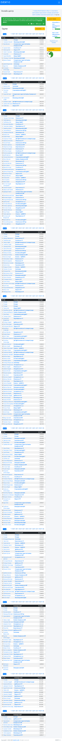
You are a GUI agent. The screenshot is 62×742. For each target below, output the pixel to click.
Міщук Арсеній (7, 417)
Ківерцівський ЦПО (20, 275)
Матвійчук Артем (7, 310)
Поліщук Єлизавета (8, 630)
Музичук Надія (7, 256)
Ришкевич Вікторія (8, 622)
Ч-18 (12, 34)
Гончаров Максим (7, 561)
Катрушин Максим (8, 326)
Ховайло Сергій (7, 74)
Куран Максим (6, 175)
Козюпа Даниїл (7, 577)
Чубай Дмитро (7, 120)
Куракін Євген (6, 48)
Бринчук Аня (6, 86)
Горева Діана (6, 516)
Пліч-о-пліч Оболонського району (56, 34)
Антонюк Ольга (7, 524)
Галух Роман (6, 212)
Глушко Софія (6, 456)
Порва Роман (6, 136)
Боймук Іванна (6, 514)
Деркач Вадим (7, 60)
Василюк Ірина (7, 612)
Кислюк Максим (7, 163)
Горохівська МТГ (20, 144)
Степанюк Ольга (8, 279)
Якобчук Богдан (7, 151)
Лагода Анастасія (7, 660)
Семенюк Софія (7, 639)
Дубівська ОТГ (18, 322)
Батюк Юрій (6, 597)
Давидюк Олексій (8, 686)
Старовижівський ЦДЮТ (19, 90)
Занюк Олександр (8, 348)
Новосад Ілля (6, 50)
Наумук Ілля (6, 134)
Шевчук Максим (7, 379)
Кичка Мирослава (7, 726)
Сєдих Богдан (6, 405)
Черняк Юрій (6, 72)
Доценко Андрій (8, 694)
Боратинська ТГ (18, 72)
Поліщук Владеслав (8, 362)
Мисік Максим (6, 159)
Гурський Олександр (8, 591)
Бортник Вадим (7, 393)
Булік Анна (6, 285)
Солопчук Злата (7, 719)
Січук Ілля (5, 54)
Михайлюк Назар (7, 419)
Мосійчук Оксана (8, 275)
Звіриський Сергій (8, 189)
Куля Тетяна (6, 452)
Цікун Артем (6, 549)
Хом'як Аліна (7, 265)
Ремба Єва (6, 105)
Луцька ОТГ (17, 50)
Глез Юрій (5, 567)
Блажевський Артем (8, 169)
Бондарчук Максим (8, 132)
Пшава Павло (6, 334)
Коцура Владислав (8, 199)
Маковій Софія (7, 641)
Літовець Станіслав (8, 58)
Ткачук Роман (6, 408)
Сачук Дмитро (7, 224)
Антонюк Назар (7, 208)
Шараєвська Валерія (8, 495)
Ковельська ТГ (20, 149)
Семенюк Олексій (7, 42)
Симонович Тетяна (8, 654)
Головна (35, 11)
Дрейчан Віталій (7, 585)
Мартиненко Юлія (8, 273)
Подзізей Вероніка (8, 287)
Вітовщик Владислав (8, 539)
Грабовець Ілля (7, 122)
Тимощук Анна (7, 291)
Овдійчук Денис (7, 128)
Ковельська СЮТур (21, 130)
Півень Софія (6, 620)
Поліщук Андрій (7, 322)
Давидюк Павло (7, 191)
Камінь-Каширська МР (20, 66)
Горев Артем (6, 543)
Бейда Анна (6, 476)
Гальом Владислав (8, 222)
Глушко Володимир (8, 403)
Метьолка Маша (7, 438)
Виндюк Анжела (7, 497)
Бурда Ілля (6, 547)
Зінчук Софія (7, 242)
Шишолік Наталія (7, 462)
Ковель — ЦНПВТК (21, 134)
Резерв (5, 40)
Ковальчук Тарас (7, 173)
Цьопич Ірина (6, 88)
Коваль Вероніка (7, 518)
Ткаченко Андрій (8, 682)
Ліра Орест (6, 375)
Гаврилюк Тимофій (8, 354)
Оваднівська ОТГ (20, 181)
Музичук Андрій (7, 377)
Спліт (32, 23)
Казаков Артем (7, 704)
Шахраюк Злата (7, 624)
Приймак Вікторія (7, 444)
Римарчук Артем (7, 583)
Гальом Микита (7, 130)
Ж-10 (42, 34)
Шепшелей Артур (7, 579)
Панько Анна (6, 483)
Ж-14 (28, 34)
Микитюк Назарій (8, 702)
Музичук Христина (8, 724)
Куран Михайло (7, 56)
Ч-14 (25, 34)
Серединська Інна (7, 652)
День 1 (52, 14)
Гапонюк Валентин (8, 157)
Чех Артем (6, 161)
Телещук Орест (7, 316)
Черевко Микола (7, 210)
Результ (38, 23)
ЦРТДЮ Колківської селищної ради (22, 101)
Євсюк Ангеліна (7, 277)
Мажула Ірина (6, 464)
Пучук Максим (6, 332)
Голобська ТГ (17, 48)
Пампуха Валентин (8, 389)
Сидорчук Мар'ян (7, 352)
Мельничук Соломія (8, 263)
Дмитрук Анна (6, 440)
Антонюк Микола (7, 203)
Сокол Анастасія (7, 626)
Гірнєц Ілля (6, 308)
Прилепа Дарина (8, 261)
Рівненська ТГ (18, 54)
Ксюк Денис (6, 179)
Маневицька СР (18, 74)
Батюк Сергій (6, 346)
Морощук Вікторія (8, 614)
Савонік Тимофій (7, 581)
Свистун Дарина (7, 650)
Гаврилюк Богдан (7, 385)
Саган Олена (7, 281)
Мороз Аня (6, 289)
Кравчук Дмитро (7, 144)
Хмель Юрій (6, 181)
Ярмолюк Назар (7, 167)
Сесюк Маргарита (7, 460)
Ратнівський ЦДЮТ (21, 203)
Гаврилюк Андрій (7, 395)
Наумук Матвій (7, 399)
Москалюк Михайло (8, 124)
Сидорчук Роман (7, 138)
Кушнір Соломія (7, 729)
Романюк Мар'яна (7, 478)
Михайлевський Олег (8, 195)
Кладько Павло (7, 350)
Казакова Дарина (7, 474)
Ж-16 (22, 34)
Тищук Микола (7, 575)
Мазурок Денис (7, 373)
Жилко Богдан (7, 698)
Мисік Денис (6, 165)
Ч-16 (18, 34)
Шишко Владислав (8, 364)
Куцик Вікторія (7, 94)
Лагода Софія (6, 522)
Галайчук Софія (7, 244)
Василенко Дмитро (8, 338)
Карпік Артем (6, 553)
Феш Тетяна (6, 448)
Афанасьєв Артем (7, 140)
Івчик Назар (6, 412)
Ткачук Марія (6, 487)
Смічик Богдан (6, 397)
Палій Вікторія (7, 240)
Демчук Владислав (8, 171)
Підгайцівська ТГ (20, 126)
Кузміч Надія (6, 469)
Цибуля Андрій (7, 368)
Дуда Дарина (6, 616)
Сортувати (38, 28)
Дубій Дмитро (7, 155)
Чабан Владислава (8, 485)
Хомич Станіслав (7, 52)
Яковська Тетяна (8, 254)
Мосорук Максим (7, 424)
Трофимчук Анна (7, 731)
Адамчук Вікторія (7, 103)
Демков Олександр (8, 706)
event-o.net (16, 740)
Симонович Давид (8, 126)
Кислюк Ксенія (7, 510)
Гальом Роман (6, 142)
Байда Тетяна (6, 648)
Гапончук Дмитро (7, 153)
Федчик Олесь (7, 569)
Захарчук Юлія (7, 656)
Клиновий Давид (8, 692)
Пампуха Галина (7, 252)
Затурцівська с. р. (21, 169)
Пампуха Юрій (6, 358)
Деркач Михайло (7, 414)
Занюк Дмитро (7, 214)
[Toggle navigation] (59, 2)
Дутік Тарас (6, 336)
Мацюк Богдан (7, 595)
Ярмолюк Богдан (7, 391)
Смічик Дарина (7, 733)
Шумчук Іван (6, 201)
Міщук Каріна (6, 658)
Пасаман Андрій (7, 197)
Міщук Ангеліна (7, 735)
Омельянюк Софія (8, 259)
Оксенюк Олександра (9, 283)
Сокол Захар (6, 381)
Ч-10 (39, 34)
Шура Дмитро (6, 219)
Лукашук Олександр (8, 118)
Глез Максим (6, 551)
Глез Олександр (7, 324)
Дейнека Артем (7, 573)
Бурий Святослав (8, 688)
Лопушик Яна (7, 271)
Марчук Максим (7, 387)
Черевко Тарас (7, 422)
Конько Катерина (7, 512)
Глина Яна (5, 628)
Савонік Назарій (7, 187)
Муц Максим (6, 44)
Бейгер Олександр (8, 565)
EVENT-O (5, 2)
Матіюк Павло (6, 356)
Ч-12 (32, 34)
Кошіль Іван (6, 177)
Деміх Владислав (7, 64)
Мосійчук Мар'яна (7, 492)
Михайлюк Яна (7, 520)
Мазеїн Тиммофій (8, 696)
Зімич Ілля (5, 541)
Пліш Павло (6, 314)
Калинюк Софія (7, 101)
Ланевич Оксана (8, 269)
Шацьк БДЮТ (17, 56)
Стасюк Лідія (6, 466)
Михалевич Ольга (7, 450)
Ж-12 (35, 34)
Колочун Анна (6, 644)
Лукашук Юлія (7, 246)
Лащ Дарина (6, 646)
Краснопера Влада (8, 481)
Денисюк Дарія (7, 250)
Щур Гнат (5, 66)
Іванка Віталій (6, 371)
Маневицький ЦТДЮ (19, 42)
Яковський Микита (8, 312)
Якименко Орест (7, 545)
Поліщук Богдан (7, 563)
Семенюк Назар (7, 410)
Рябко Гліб (6, 690)
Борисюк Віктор (8, 684)
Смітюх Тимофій (7, 383)
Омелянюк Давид (8, 700)
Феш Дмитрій (6, 589)
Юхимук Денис (7, 360)
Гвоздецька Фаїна (8, 454)
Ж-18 (15, 34)
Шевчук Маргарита (8, 238)
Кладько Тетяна (7, 267)
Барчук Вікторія (7, 248)
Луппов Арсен (6, 593)
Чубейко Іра (6, 458)
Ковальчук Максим (8, 401)
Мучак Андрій (6, 366)
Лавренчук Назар (7, 147)
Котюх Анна (6, 442)
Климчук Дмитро (7, 205)
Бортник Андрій (7, 149)
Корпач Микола (7, 344)
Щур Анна (5, 502)
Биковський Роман (8, 587)
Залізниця (16, 64)
